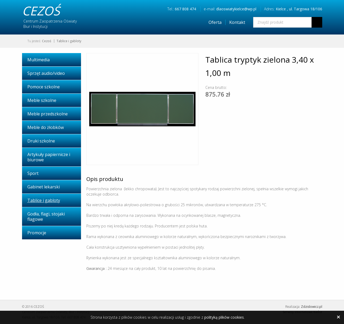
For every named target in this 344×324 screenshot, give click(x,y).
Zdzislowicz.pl (311, 306)
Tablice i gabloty (69, 41)
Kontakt (237, 22)
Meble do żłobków (45, 127)
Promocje (36, 233)
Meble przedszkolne (47, 114)
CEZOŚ (41, 10)
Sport (33, 173)
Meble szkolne (41, 100)
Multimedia (38, 60)
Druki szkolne (41, 141)
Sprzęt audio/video (46, 73)
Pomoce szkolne (43, 87)
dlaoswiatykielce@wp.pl (236, 8)
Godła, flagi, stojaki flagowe (46, 216)
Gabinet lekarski (43, 187)
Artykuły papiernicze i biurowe (48, 157)
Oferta (215, 22)
